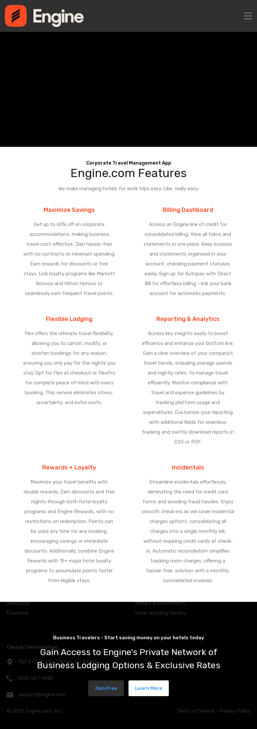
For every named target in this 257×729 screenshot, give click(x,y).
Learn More (148, 688)
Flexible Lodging (69, 319)
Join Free (106, 688)
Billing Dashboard (188, 210)
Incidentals (188, 467)
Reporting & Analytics (188, 319)
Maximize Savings (69, 210)
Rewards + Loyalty (69, 467)
